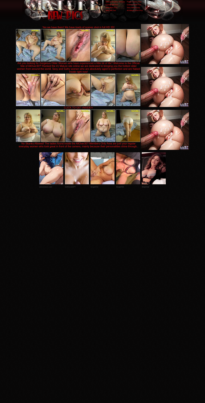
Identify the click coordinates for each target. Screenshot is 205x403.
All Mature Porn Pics (135, 10)
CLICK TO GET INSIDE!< (78, 107)
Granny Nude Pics (134, 5)
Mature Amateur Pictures (115, 2)
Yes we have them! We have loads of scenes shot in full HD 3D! (78, 27)
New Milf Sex (111, 10)
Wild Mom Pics (111, 7)
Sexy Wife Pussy (133, 7)
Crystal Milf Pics (112, 5)
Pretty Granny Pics (134, 2)
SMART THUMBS (108, 339)
